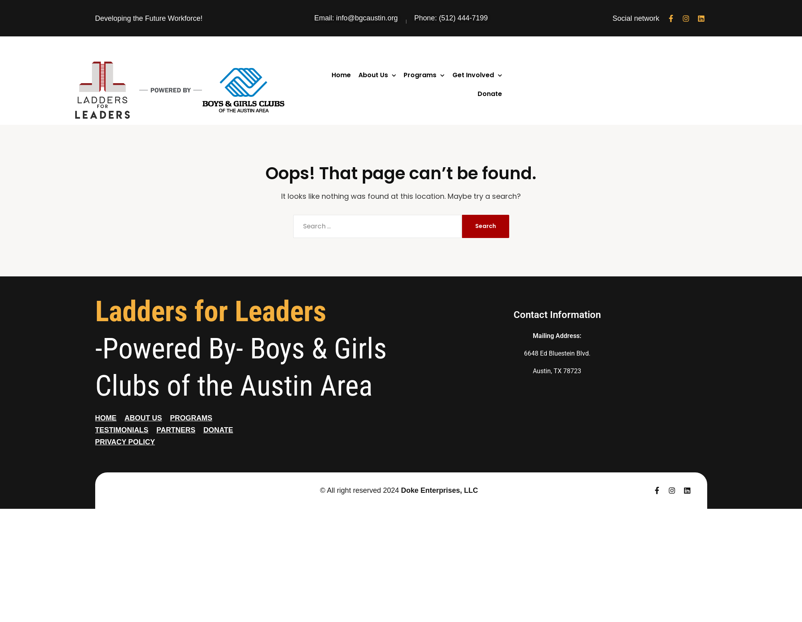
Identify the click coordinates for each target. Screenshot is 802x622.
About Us (377, 75)
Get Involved (477, 75)
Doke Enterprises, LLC (439, 490)
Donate (490, 93)
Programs (424, 75)
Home (341, 75)
